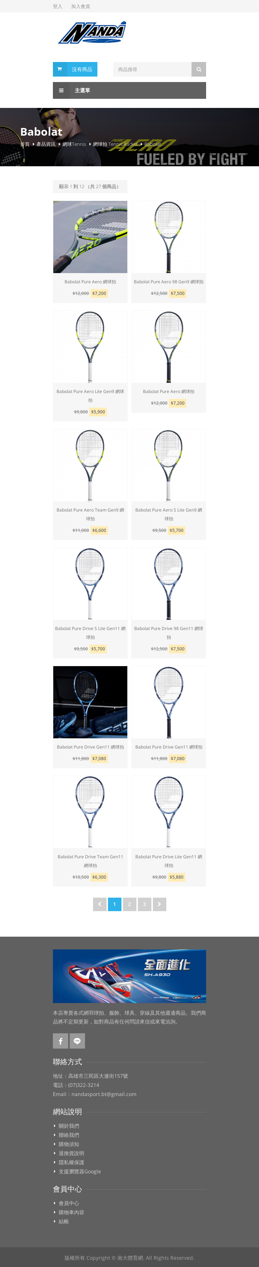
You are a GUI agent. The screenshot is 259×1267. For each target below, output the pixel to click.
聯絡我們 (69, 1135)
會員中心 (69, 1203)
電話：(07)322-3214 (76, 1085)
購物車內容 (71, 1212)
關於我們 (69, 1126)
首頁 (25, 144)
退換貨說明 (71, 1153)
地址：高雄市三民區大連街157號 (90, 1076)
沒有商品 (82, 69)
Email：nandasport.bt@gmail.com (94, 1094)
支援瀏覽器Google (80, 1171)
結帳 (64, 1221)
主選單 (71, 90)
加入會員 (80, 6)
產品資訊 (45, 144)
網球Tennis (74, 144)
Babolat (152, 144)
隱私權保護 (71, 1162)
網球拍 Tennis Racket (115, 144)
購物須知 (69, 1144)
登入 (57, 6)
